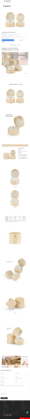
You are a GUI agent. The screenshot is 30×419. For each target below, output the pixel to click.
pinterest (17, 45)
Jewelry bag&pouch (23, 405)
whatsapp (15, 45)
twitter (13, 45)
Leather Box (7, 2)
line (11, 45)
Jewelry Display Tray (23, 409)
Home (1, 2)
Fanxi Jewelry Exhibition (5, 405)
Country (2, 380)
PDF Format (3, 42)
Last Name (17, 373)
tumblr (19, 45)
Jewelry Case (22, 404)
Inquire (12, 404)
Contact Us (20, 40)
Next (27, 17)
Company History (5, 404)
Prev (2, 17)
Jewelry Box (4, 2)
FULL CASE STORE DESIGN (6, 409)
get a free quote (8, 40)
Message (2, 384)
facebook (9, 45)
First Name (2, 373)
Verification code (3, 393)
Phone (16, 380)
